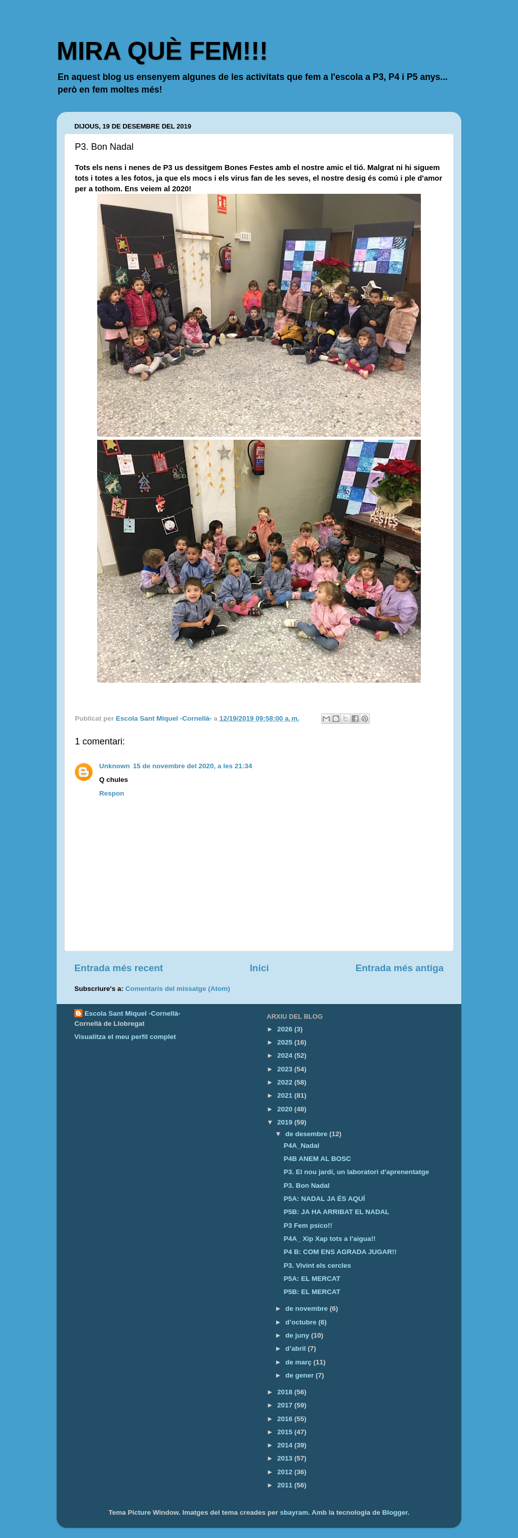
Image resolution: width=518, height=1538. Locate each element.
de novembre (307, 1308)
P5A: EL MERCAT (312, 1278)
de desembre (307, 1134)
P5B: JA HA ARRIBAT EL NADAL (337, 1212)
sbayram (294, 1512)
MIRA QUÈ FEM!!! (162, 51)
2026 (285, 1029)
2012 (285, 1472)
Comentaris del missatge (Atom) (177, 988)
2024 (285, 1055)
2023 (285, 1069)
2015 (285, 1432)
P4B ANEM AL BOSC (317, 1158)
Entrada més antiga (400, 968)
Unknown (114, 766)
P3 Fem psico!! (308, 1225)
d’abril (296, 1348)
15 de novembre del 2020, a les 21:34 (192, 766)
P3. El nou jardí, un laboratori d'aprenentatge (356, 1172)
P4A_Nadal (302, 1145)
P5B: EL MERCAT (312, 1292)
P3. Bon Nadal (307, 1185)
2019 (285, 1122)
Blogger (395, 1512)
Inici (259, 968)
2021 (285, 1095)
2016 (285, 1419)
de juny (298, 1335)
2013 (285, 1458)
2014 (285, 1445)
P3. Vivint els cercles (317, 1265)
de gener (300, 1375)
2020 (285, 1109)
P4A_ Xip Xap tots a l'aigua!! (330, 1238)
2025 (285, 1042)
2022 (285, 1082)
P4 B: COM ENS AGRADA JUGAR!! (340, 1252)
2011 (285, 1485)
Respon (111, 793)
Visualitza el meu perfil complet (125, 1037)
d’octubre (301, 1322)
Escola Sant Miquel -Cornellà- (132, 1013)
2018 (285, 1392)
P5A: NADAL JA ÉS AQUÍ (324, 1198)
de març (299, 1362)
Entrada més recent (118, 968)
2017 (285, 1405)
